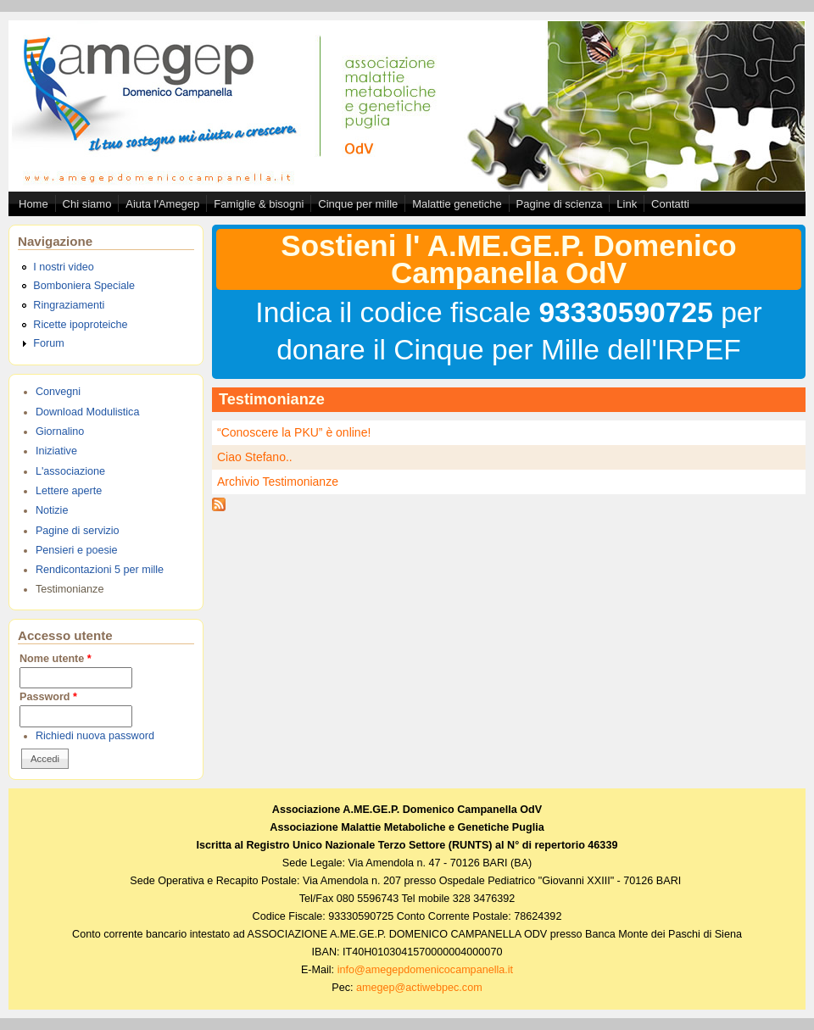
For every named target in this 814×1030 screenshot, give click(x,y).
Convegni (58, 392)
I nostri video (63, 267)
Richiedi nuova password (95, 736)
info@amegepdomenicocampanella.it (425, 970)
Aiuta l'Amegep (162, 204)
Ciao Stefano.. (255, 457)
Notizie (52, 510)
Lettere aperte (69, 491)
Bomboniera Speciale (84, 286)
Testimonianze (70, 589)
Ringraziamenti (68, 305)
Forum (48, 343)
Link (626, 204)
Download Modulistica (88, 412)
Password (48, 697)
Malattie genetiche (457, 204)
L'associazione (70, 471)
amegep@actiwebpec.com (419, 988)
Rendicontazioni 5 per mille (100, 570)
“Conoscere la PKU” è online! (294, 432)
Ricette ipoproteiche (80, 325)
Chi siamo (87, 204)
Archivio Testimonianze (277, 481)
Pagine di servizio (78, 531)
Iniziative (56, 451)
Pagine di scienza (559, 204)
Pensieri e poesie (77, 550)
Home (33, 204)
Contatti (670, 204)
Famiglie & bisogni (259, 204)
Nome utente (56, 659)
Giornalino (60, 431)
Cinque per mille (358, 204)
